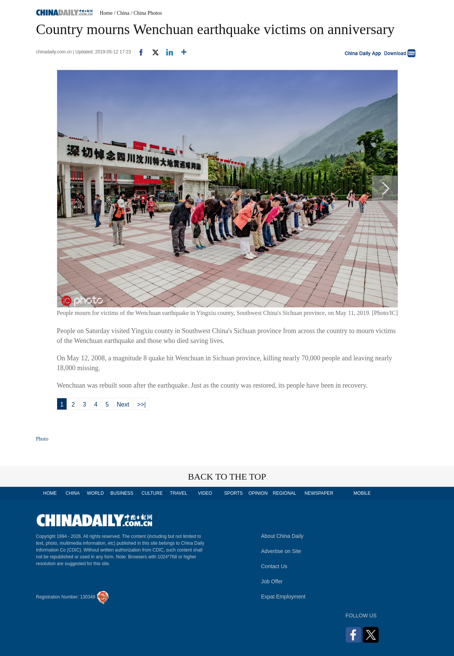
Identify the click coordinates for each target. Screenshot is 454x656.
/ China (121, 13)
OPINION (258, 493)
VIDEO (205, 493)
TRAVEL (178, 493)
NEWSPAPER (319, 493)
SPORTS (233, 493)
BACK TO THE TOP (227, 476)
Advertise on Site (281, 551)
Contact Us (274, 566)
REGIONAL (284, 493)
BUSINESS (122, 493)
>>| (141, 404)
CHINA (72, 493)
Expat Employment (283, 597)
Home (106, 13)
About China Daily (282, 536)
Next (123, 404)
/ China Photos (146, 13)
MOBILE (361, 493)
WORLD (95, 493)
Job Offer (272, 581)
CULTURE (152, 493)
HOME (50, 493)
